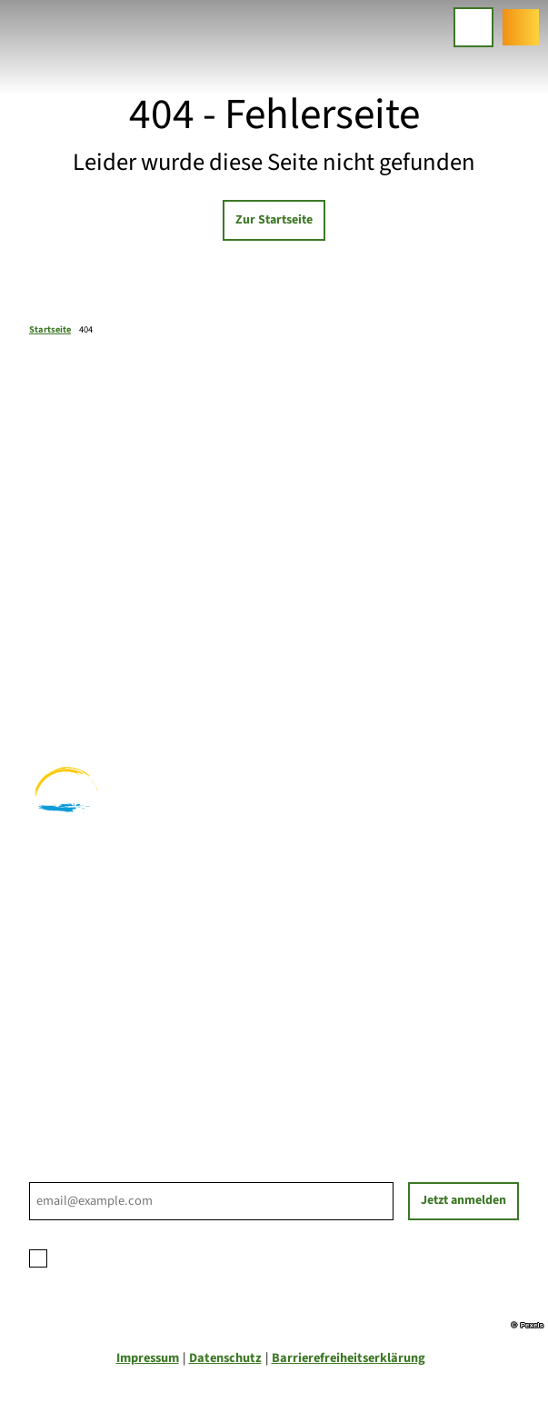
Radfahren (59, 680)
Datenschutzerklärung (188, 1255)
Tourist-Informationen (93, 1074)
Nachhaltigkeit (72, 1055)
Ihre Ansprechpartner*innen (109, 996)
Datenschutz (225, 1357)
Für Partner (63, 1035)
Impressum (147, 1357)
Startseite (50, 329)
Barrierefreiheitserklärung (348, 1357)
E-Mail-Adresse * (73, 1171)
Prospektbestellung (85, 1015)
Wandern (55, 661)
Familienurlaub (72, 641)
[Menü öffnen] (473, 27)
